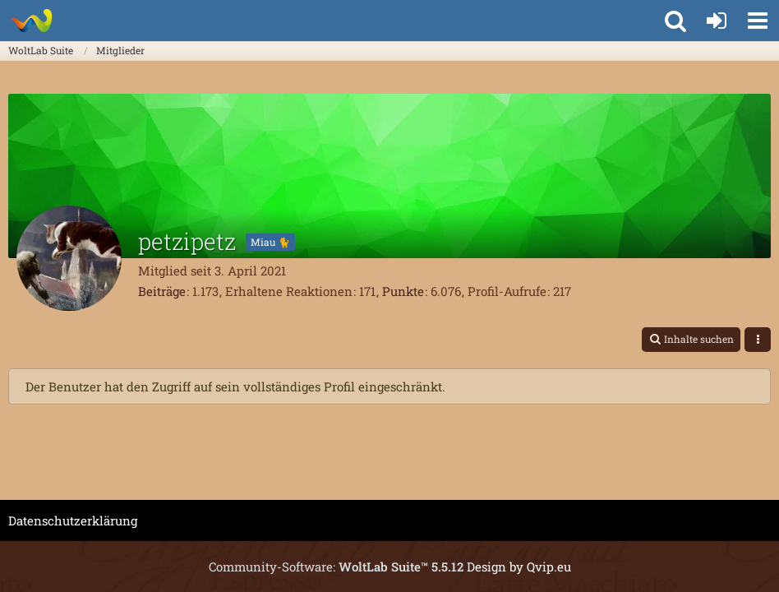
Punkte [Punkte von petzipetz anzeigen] (403, 291)
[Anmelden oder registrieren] (716, 20)
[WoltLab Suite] (31, 20)
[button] (757, 20)
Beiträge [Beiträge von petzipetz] (162, 291)
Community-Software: (336, 566)
